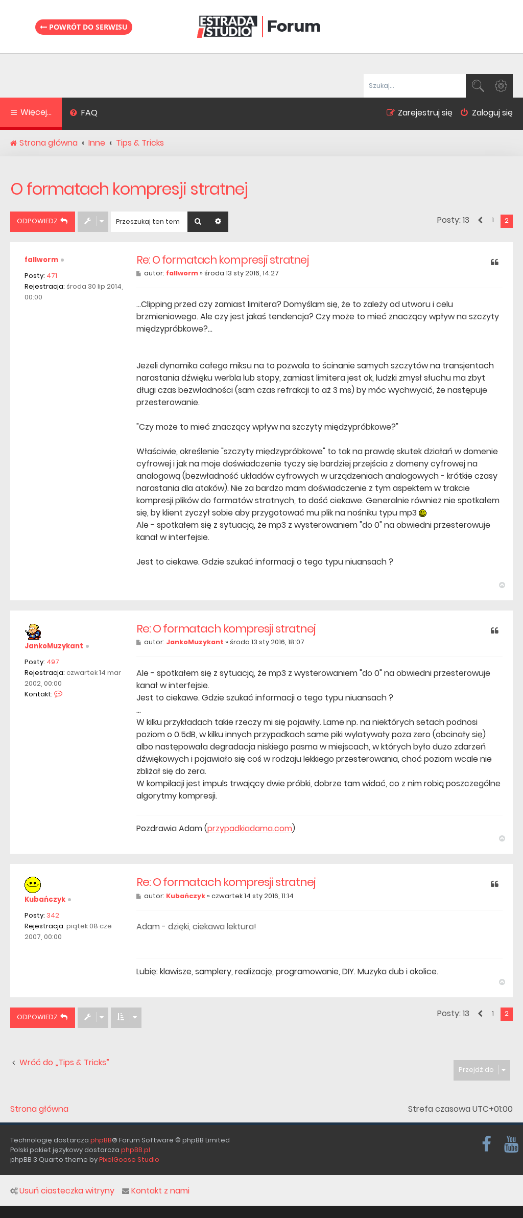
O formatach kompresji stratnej (129, 188)
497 (52, 662)
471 (51, 275)
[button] (479, 220)
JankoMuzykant (54, 646)
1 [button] (493, 220)
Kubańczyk (45, 899)
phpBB (101, 1140)
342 (52, 915)
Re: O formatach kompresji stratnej (222, 260)
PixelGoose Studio (129, 1159)
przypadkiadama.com (249, 828)
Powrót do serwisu (84, 27)
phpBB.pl (135, 1149)
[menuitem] (83, 114)
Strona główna (39, 1109)
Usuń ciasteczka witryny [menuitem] (62, 1191)
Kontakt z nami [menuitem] (155, 1191)
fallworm (41, 260)
